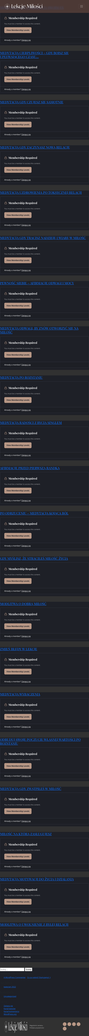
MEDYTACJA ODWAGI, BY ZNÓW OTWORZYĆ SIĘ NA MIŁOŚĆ (39, 330)
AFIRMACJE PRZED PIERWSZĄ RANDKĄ (30, 468)
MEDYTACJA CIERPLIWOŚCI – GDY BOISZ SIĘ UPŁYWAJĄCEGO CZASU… (34, 55)
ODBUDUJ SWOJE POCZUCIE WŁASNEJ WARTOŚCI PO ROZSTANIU (40, 741)
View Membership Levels (17, 30)
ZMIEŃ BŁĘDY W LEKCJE (18, 649)
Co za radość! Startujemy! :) (39, 977)
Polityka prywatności (37, 1028)
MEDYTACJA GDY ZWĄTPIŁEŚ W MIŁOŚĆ (30, 788)
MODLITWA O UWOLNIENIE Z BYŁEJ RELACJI (34, 924)
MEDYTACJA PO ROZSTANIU (21, 377)
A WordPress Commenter (15, 977)
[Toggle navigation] (81, 6)
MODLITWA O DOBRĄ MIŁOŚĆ (23, 604)
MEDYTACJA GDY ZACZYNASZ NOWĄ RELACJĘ (35, 147)
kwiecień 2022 (10, 987)
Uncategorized (10, 996)
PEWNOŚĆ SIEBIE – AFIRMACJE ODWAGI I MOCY (37, 283)
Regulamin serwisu (36, 1025)
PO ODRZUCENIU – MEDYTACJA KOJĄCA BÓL (34, 513)
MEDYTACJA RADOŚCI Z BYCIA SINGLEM (31, 422)
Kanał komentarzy (11, 1011)
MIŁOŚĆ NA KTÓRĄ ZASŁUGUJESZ (26, 834)
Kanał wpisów (9, 1008)
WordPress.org (10, 1014)
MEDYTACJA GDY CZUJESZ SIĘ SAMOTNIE (31, 102)
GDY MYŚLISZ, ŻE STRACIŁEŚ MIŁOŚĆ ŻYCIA (34, 558)
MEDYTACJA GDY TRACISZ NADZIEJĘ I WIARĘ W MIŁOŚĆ (43, 238)
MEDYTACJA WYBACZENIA (20, 694)
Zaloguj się (26, 40)
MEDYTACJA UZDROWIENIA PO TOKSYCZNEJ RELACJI (41, 192)
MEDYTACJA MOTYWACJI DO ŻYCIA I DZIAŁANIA (37, 879)
